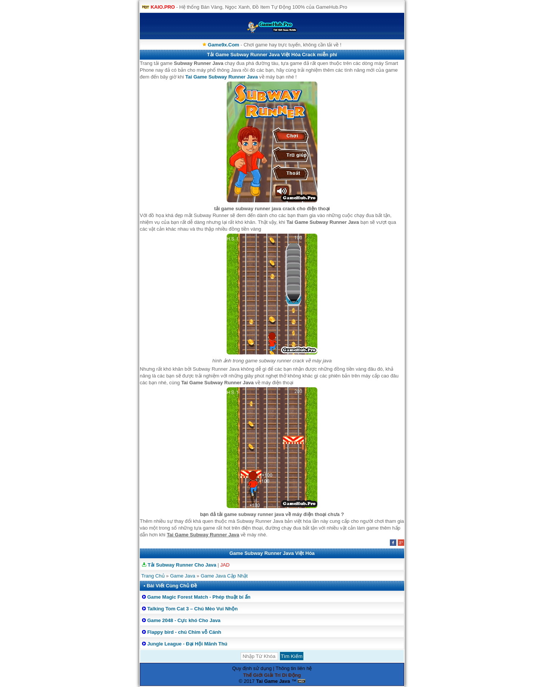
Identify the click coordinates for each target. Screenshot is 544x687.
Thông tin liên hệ (294, 668)
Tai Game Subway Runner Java (221, 77)
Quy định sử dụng (252, 668)
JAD (225, 565)
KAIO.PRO (163, 7)
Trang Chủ (153, 576)
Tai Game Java (273, 681)
